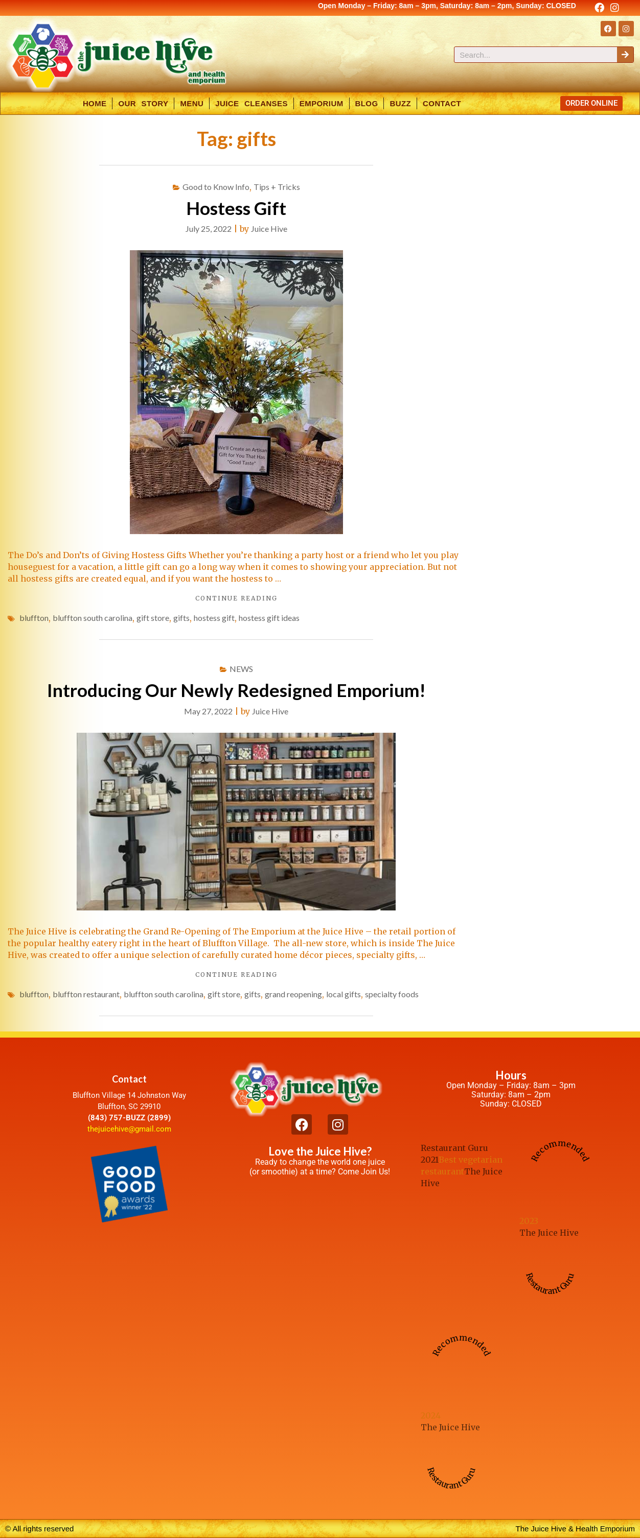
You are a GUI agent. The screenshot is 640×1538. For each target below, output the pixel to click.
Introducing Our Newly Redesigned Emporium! (236, 690)
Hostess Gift (236, 208)
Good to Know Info (215, 186)
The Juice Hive (549, 1233)
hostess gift (214, 617)
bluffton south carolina (92, 617)
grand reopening (293, 994)
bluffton (34, 617)
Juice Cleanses (251, 103)
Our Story (143, 103)
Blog (366, 103)
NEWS (241, 669)
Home (95, 103)
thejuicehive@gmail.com (129, 1129)
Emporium (322, 103)
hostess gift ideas (269, 617)
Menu (191, 103)
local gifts (343, 994)
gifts (181, 617)
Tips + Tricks (277, 186)
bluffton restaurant (86, 994)
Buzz (400, 103)
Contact (442, 103)
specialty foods (392, 994)
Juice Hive (269, 228)
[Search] (625, 54)
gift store (152, 617)
